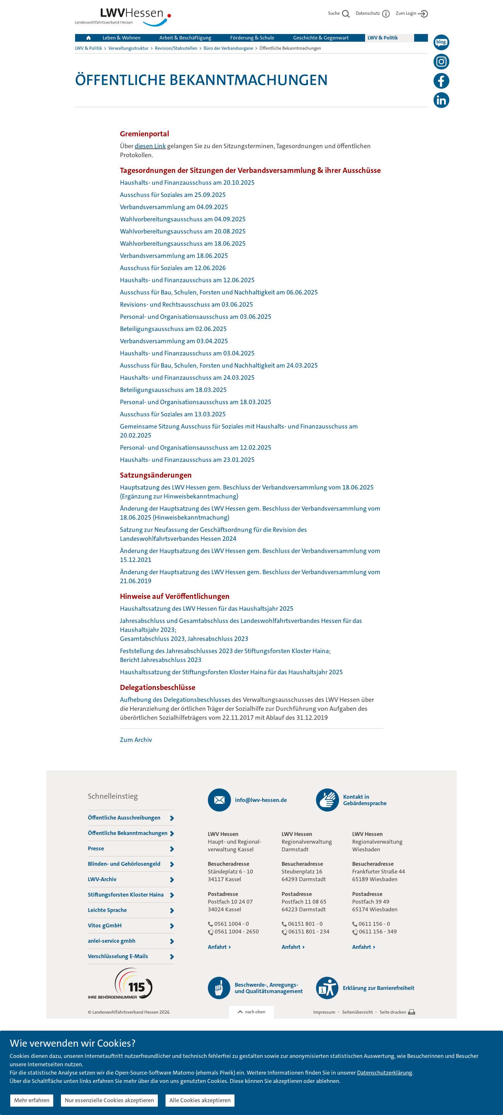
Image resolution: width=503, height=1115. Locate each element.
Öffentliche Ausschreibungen (131, 818)
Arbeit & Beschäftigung (185, 37)
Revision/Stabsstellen (176, 48)
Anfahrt (219, 947)
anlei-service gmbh (131, 941)
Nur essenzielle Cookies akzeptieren (109, 1100)
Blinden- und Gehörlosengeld (131, 864)
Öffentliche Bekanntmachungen (131, 833)
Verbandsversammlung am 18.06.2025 (174, 255)
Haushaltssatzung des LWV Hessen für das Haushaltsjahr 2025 (207, 608)
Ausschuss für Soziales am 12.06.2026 (173, 268)
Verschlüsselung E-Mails (131, 956)
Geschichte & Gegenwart (321, 37)
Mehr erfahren (31, 1100)
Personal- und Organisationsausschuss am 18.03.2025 (196, 402)
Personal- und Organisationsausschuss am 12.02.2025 (195, 447)
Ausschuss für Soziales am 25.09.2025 (173, 195)
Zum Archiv (136, 740)
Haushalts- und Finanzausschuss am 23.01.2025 (187, 459)
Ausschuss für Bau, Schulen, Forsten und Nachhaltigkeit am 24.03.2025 (219, 365)
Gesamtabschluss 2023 (152, 638)
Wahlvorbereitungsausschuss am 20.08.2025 (183, 231)
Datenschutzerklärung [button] (384, 1073)
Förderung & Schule (252, 37)
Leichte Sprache (131, 910)
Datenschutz (373, 13)
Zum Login (412, 13)
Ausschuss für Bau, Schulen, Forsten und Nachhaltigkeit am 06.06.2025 (219, 292)
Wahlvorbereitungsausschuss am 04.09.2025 (183, 219)
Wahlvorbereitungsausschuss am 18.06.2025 (183, 243)
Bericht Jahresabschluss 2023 (160, 660)
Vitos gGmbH (131, 925)
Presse (131, 848)
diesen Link (150, 146)
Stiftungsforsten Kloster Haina (131, 895)
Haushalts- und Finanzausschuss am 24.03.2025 (187, 377)
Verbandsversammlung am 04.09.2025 (174, 207)
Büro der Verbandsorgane (228, 48)
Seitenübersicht (357, 1012)
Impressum (324, 1012)
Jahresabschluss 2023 (218, 638)
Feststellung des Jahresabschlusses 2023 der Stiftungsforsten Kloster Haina (224, 651)
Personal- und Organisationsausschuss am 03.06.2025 (195, 316)
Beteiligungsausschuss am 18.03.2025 (173, 390)
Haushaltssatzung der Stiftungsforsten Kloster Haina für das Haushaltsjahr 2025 (231, 672)
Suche (339, 13)
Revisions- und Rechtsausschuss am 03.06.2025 (186, 304)
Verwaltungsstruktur (128, 48)
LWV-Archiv (131, 879)
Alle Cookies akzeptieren (200, 1100)
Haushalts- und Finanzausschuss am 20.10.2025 (187, 182)
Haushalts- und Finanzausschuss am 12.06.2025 (187, 280)
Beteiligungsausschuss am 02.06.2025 (173, 329)
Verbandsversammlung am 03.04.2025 (174, 341)
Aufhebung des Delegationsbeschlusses (175, 699)
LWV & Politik (383, 37)
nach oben (255, 1012)
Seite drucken (393, 1012)
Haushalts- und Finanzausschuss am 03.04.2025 (187, 353)
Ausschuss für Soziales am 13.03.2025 (173, 414)
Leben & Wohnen (122, 37)
